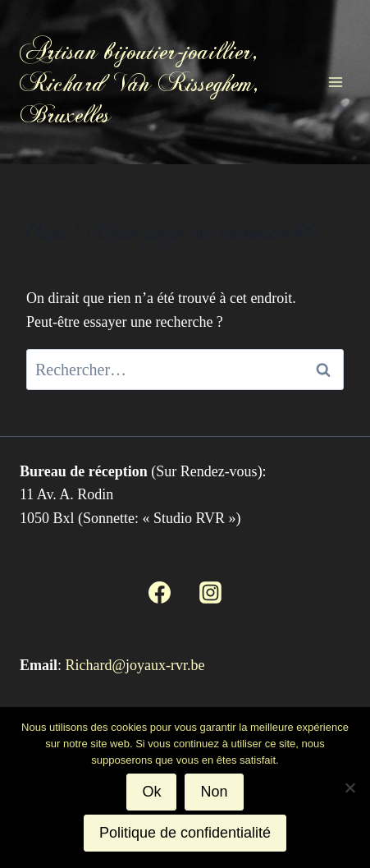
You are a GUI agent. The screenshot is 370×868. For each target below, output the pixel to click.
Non (213, 791)
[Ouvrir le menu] (335, 81)
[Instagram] (211, 592)
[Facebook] (159, 592)
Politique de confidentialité (185, 832)
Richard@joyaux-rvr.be (135, 665)
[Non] (349, 787)
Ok (151, 791)
